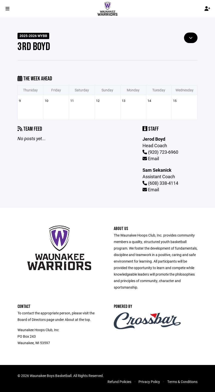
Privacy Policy (149, 381)
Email (150, 158)
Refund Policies (119, 381)
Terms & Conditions (182, 381)
